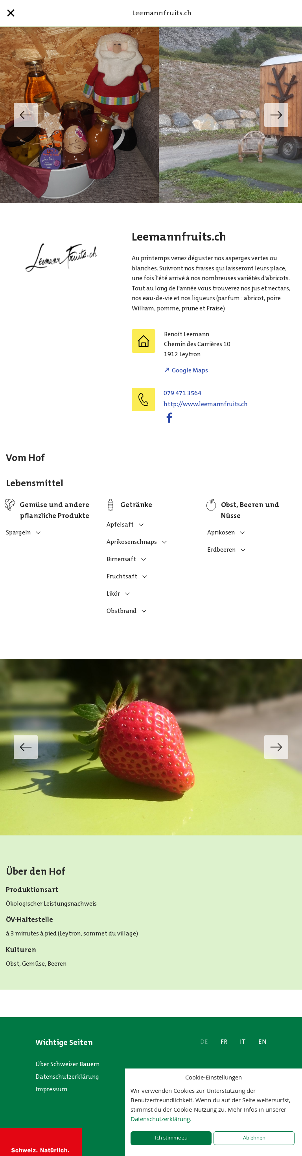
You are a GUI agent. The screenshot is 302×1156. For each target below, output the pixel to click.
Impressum (51, 1089)
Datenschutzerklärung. (161, 1119)
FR (224, 1041)
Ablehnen (254, 1137)
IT (243, 1041)
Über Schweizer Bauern (67, 1064)
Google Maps (190, 370)
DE (204, 1041)
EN (262, 1041)
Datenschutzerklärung (67, 1076)
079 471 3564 (182, 393)
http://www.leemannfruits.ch (206, 404)
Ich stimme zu (171, 1137)
